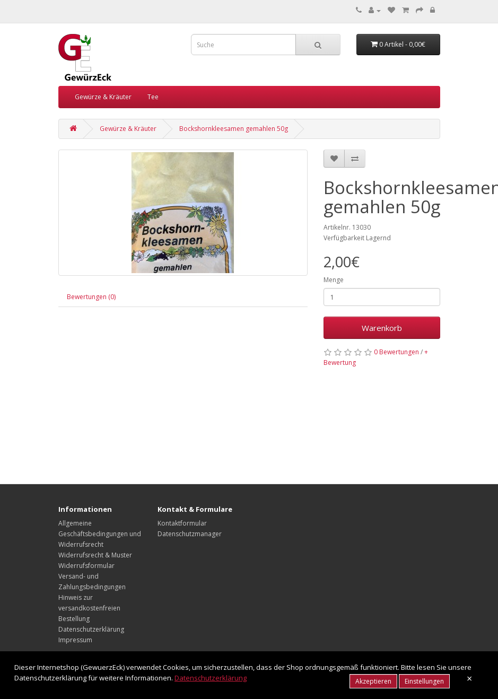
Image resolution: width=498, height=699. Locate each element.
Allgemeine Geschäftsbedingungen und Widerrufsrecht (99, 534)
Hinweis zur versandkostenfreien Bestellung (89, 608)
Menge (334, 279)
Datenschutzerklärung (91, 629)
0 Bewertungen (396, 351)
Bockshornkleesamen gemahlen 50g (233, 128)
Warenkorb (382, 327)
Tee (153, 96)
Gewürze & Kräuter (103, 96)
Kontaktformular (182, 523)
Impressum (75, 639)
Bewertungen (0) (91, 296)
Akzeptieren (373, 681)
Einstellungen (424, 681)
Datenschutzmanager (190, 533)
